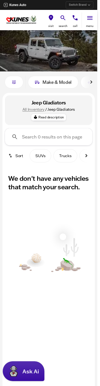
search (63, 26)
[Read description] (48, 117)
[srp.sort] (16, 155)
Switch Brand (79, 5)
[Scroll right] (91, 82)
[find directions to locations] (50, 17)
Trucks (65, 155)
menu (89, 26)
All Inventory (33, 109)
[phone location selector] (75, 17)
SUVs (40, 155)
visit (51, 26)
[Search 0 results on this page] (48, 137)
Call (75, 26)
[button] (50, 20)
